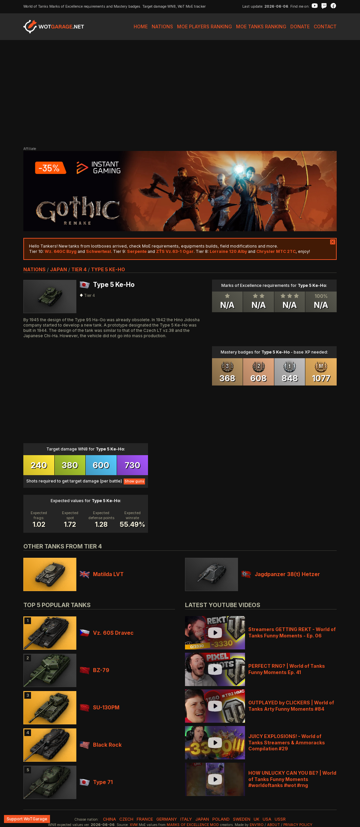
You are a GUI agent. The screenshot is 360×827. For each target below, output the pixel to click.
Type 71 (96, 782)
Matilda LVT (102, 574)
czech (126, 819)
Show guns (134, 481)
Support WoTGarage (27, 818)
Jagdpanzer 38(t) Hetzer (280, 574)
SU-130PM (99, 707)
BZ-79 (94, 670)
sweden (241, 819)
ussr (280, 819)
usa (267, 819)
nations (34, 269)
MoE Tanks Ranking (261, 26)
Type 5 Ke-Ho (108, 269)
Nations (162, 26)
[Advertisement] (180, 93)
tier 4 (79, 269)
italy (186, 819)
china (109, 819)
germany (166, 819)
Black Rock (101, 745)
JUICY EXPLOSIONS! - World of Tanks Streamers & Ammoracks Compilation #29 (286, 742)
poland (221, 819)
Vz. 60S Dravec (107, 633)
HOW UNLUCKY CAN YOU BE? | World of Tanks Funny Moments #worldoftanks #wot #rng (292, 779)
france (145, 819)
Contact (325, 26)
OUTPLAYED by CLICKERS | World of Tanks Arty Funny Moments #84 (291, 705)
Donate (300, 26)
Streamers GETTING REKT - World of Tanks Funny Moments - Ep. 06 (292, 632)
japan (58, 269)
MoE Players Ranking (204, 26)
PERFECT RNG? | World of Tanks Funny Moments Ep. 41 (286, 669)
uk (256, 819)
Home (141, 26)
